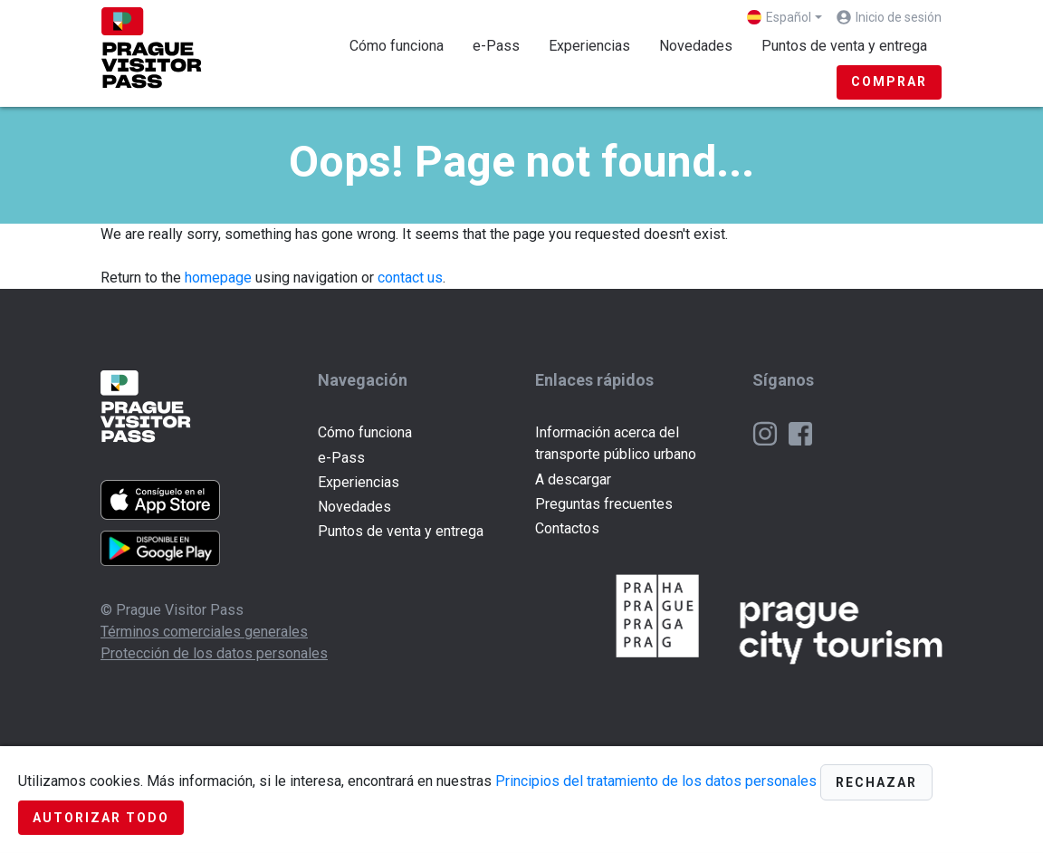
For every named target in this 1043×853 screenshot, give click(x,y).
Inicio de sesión (899, 17)
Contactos (567, 528)
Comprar (889, 81)
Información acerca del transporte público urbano (615, 443)
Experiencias (589, 45)
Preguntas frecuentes (604, 504)
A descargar (573, 479)
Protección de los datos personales (214, 653)
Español (779, 17)
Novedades (695, 45)
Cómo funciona (396, 45)
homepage (218, 277)
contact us (410, 277)
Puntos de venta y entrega (844, 45)
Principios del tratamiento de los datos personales (656, 782)
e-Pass (496, 45)
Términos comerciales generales (204, 631)
